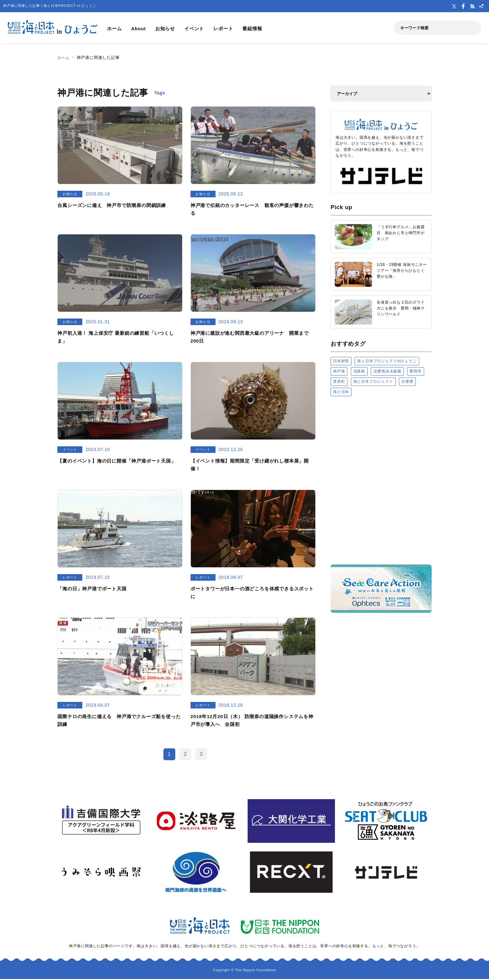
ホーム (114, 28)
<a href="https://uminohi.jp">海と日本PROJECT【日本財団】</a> (381, 480)
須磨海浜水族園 (387, 371)
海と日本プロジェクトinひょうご (386, 361)
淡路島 (359, 371)
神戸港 (339, 371)
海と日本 (341, 392)
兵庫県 (407, 381)
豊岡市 (415, 371)
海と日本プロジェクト (373, 381)
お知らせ (165, 28)
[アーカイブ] (381, 93)
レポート (223, 28)
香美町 (339, 381)
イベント (194, 28)
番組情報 (252, 28)
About (138, 28)
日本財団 (341, 361)
